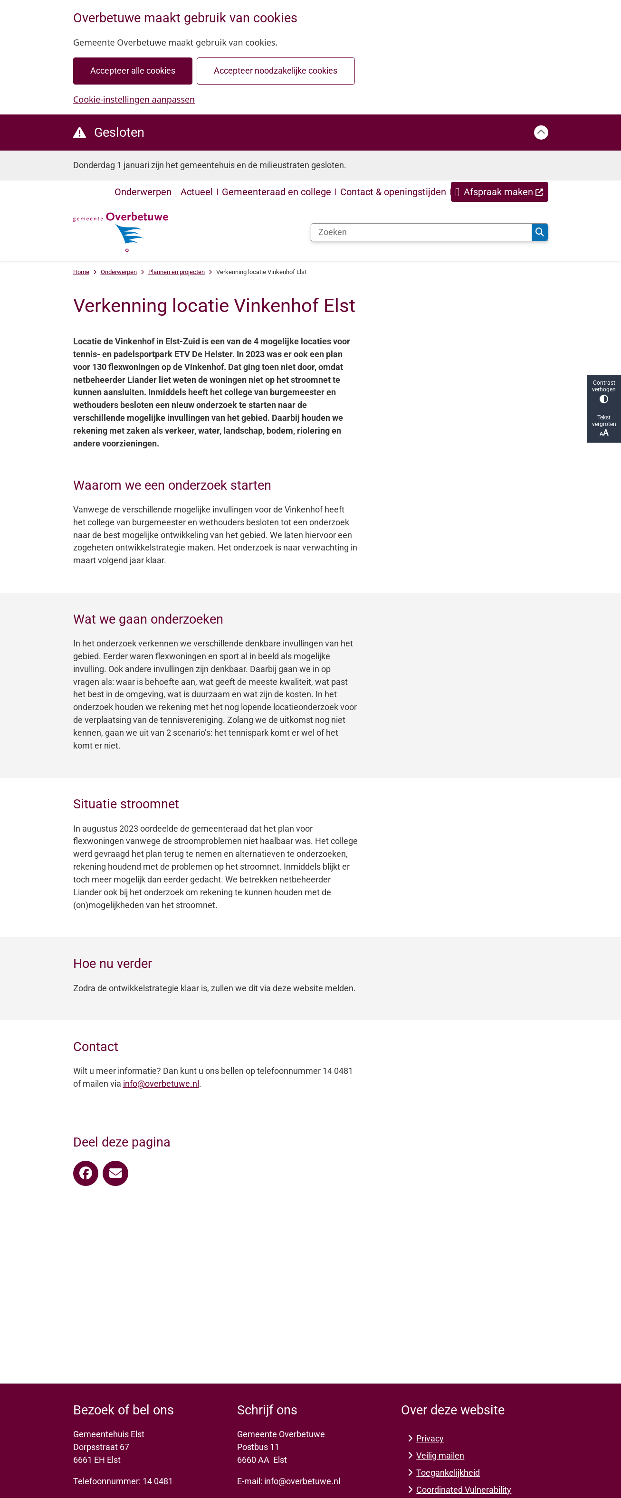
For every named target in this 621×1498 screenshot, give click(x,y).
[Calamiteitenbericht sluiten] (541, 132)
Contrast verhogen (604, 391)
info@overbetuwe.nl (161, 1084)
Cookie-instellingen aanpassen (134, 99)
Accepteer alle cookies (132, 71)
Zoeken (539, 232)
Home (81, 271)
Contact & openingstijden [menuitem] (393, 192)
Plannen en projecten (176, 271)
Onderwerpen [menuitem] (143, 192)
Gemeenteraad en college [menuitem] (276, 192)
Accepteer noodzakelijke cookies (275, 71)
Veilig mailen (440, 1455)
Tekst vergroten (604, 425)
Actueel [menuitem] (197, 192)
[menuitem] (499, 192)
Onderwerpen (119, 271)
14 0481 (158, 1481)
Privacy (430, 1438)
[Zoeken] (421, 232)
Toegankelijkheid (448, 1473)
